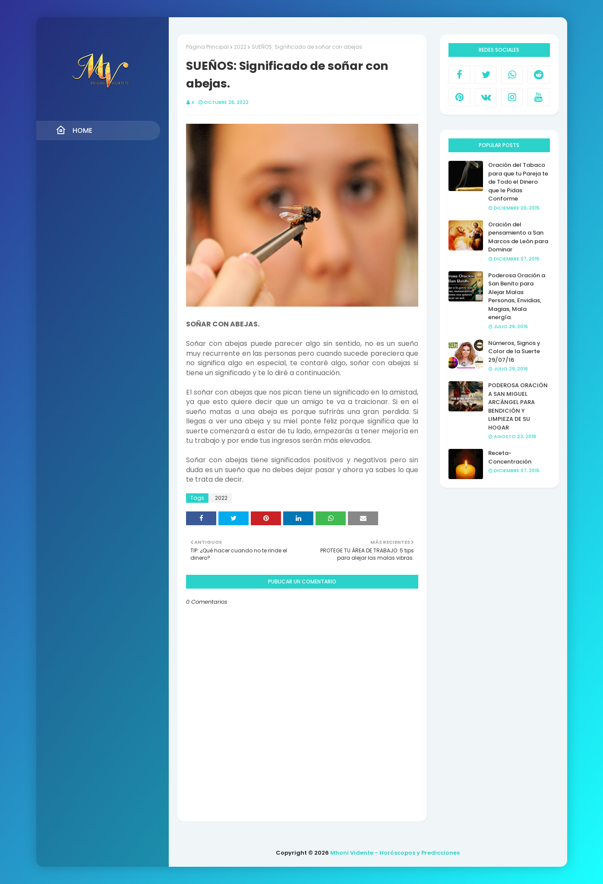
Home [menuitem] (74, 130)
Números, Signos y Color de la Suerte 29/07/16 (514, 351)
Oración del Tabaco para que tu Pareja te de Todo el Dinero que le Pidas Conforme (518, 182)
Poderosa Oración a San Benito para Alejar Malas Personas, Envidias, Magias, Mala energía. (516, 296)
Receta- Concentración (509, 457)
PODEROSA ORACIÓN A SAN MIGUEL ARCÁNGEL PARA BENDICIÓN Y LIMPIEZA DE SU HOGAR (518, 406)
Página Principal (207, 46)
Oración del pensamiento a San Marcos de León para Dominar (518, 237)
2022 (240, 46)
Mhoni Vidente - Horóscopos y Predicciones (395, 853)
